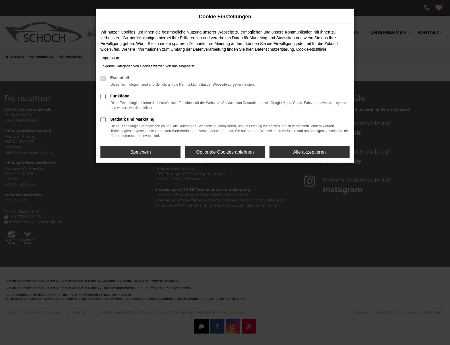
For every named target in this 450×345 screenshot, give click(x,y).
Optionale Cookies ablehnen (225, 152)
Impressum (110, 58)
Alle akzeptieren (309, 152)
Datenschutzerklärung (274, 49)
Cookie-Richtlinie (311, 49)
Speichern (140, 152)
